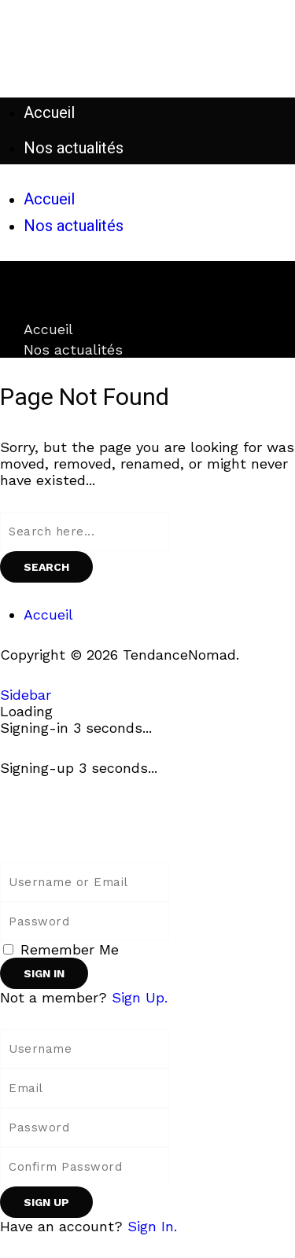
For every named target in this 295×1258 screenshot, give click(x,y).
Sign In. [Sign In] (152, 1226)
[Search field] (84, 531)
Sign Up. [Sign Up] (140, 997)
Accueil (48, 329)
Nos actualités (73, 349)
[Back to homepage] (63, 830)
